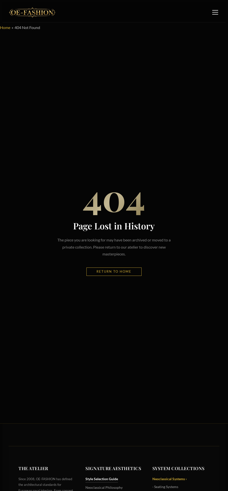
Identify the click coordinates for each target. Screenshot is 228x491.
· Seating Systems (165, 487)
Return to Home (114, 271)
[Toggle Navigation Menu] (215, 12)
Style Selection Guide (101, 479)
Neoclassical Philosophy (104, 487)
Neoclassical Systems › (169, 479)
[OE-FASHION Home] (31, 12)
